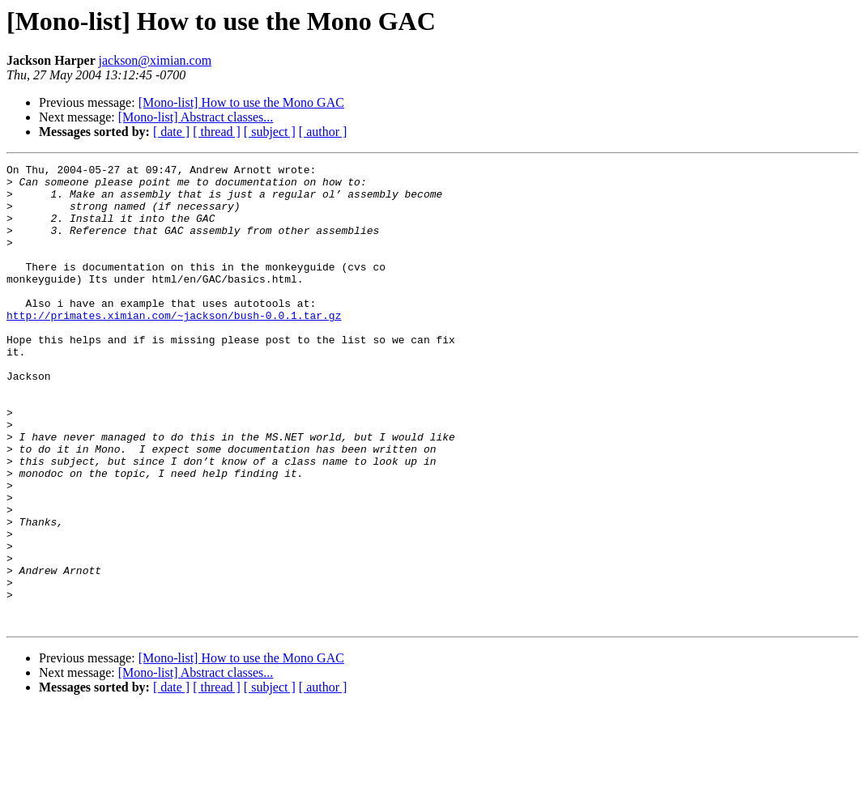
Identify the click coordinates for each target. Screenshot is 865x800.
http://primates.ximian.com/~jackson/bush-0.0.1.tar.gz (173, 346)
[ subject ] (270, 131)
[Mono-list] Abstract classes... (196, 117)
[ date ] (171, 131)
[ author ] (323, 131)
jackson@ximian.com (154, 60)
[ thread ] (217, 131)
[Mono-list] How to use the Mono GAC (241, 102)
